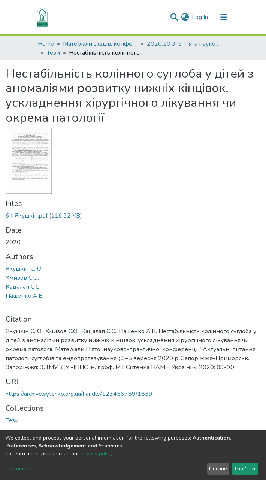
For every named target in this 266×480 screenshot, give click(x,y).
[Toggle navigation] (223, 17)
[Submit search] (174, 17)
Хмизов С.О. (22, 278)
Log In (200, 17)
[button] (185, 17)
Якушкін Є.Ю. (24, 269)
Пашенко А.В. (25, 296)
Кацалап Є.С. (23, 287)
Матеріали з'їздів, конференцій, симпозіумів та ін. (100, 44)
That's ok (245, 468)
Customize (17, 468)
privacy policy (96, 453)
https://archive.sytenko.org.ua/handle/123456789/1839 (79, 394)
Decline (218, 468)
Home (46, 44)
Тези (53, 53)
